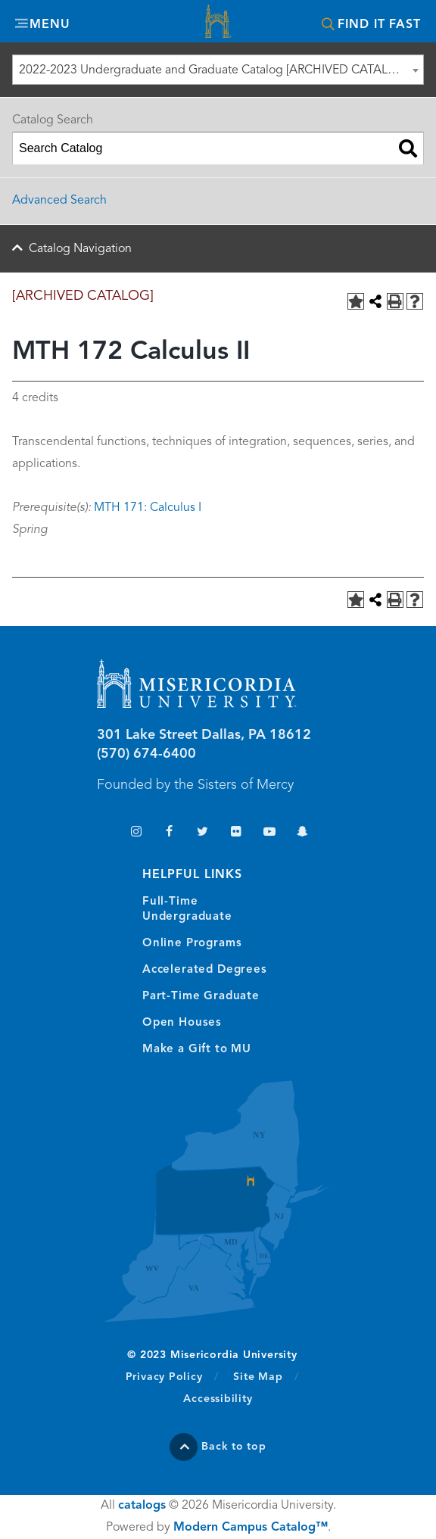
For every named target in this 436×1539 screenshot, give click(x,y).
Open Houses (182, 1023)
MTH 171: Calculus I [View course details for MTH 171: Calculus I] (147, 508)
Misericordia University (218, 23)
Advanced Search (59, 201)
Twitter (202, 833)
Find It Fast (379, 25)
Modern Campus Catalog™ (250, 1528)
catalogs (142, 1506)
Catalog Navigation (80, 249)
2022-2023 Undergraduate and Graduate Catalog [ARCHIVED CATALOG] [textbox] (214, 70)
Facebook (169, 833)
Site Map (257, 1377)
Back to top (233, 1446)
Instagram (136, 833)
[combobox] (218, 70)
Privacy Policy (172, 1376)
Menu (50, 25)
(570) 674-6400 (146, 754)
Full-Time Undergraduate (187, 909)
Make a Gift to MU (196, 1049)
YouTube (269, 833)
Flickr (236, 833)
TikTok (102, 833)
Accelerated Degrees (204, 970)
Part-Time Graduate (201, 996)
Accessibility (217, 1399)
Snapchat (302, 833)
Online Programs (191, 943)
